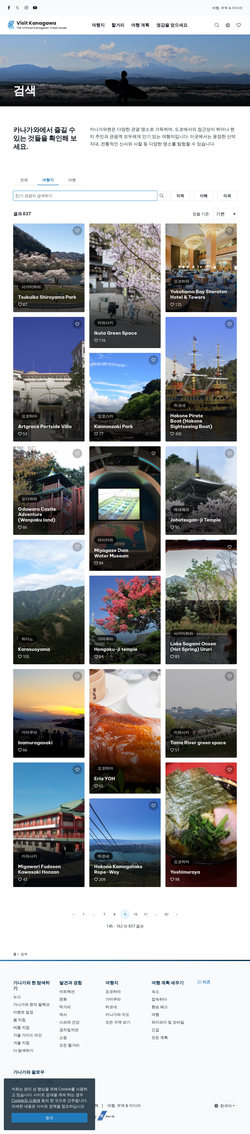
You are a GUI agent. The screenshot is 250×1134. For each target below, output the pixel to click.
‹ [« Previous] (73, 914)
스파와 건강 (69, 1022)
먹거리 (65, 1006)
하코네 (111, 1006)
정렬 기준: (201, 214)
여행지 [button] (98, 25)
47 (166, 914)
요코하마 (113, 991)
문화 (63, 999)
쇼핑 (63, 1037)
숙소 (155, 991)
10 (135, 914)
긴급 (155, 1029)
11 (146, 914)
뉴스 (17, 996)
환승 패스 (160, 1006)
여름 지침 (21, 1027)
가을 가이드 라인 (27, 1035)
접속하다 (159, 999)
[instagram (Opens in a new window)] (26, 8)
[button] (227, 24)
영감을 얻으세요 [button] (172, 25)
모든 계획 (160, 1037)
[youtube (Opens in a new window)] (35, 8)
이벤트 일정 (23, 1012)
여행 (72, 180)
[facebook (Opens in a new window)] (9, 8)
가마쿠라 (113, 999)
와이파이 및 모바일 (168, 1022)
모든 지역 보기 (117, 1022)
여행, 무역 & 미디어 (227, 8)
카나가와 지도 (117, 1014)
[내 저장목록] (238, 24)
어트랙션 (67, 991)
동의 (49, 1117)
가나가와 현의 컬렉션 (31, 1004)
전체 (24, 180)
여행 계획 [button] (140, 25)
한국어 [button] (223, 1105)
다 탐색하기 (23, 1050)
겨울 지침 (21, 1042)
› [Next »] (176, 914)
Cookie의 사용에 (26, 1100)
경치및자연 (69, 1029)
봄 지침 (19, 1019)
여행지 (48, 180)
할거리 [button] (117, 25)
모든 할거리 (69, 1045)
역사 (63, 1014)
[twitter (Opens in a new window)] (17, 8)
